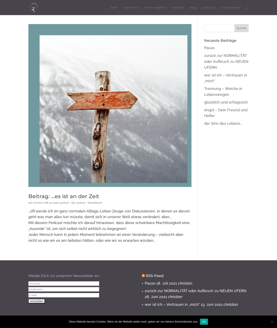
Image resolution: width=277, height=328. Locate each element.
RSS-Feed (155, 276)
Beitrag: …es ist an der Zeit (63, 196)
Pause (209, 48)
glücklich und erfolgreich (226, 102)
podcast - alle (67, 202)
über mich (131, 7)
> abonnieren (230, 7)
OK (204, 321)
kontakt (178, 7)
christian (38, 202)
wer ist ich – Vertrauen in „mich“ (172, 304)
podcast (208, 7)
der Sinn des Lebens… (223, 123)
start (113, 7)
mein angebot (155, 7)
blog (193, 7)
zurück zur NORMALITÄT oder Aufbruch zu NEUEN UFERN (226, 61)
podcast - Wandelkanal (89, 202)
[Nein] (272, 322)
